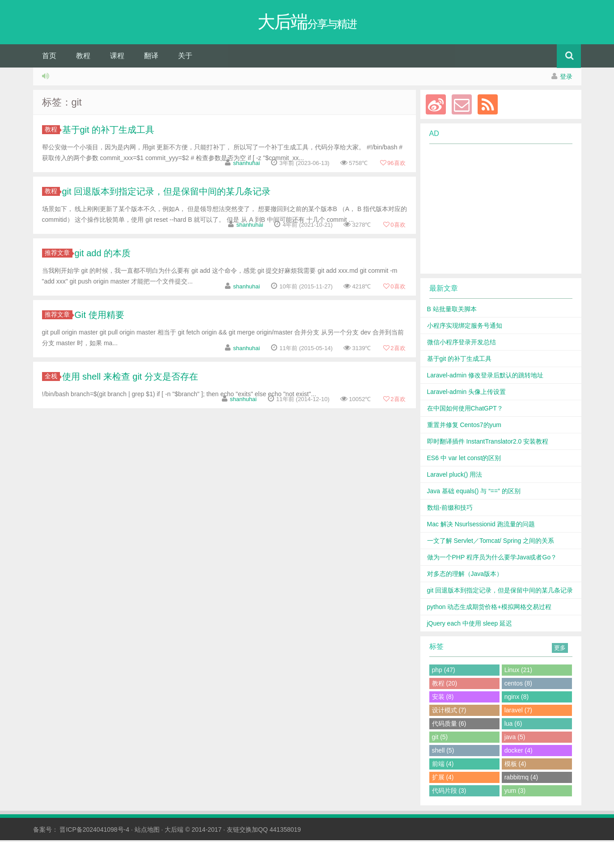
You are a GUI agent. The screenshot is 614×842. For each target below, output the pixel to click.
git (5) (440, 738)
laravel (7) (518, 711)
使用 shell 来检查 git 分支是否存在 (130, 378)
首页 (49, 57)
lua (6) (513, 725)
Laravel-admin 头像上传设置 (466, 393)
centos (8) (518, 685)
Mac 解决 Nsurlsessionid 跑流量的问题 (481, 525)
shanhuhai (246, 164)
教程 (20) (444, 685)
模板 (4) (515, 765)
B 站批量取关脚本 (452, 310)
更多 (560, 649)
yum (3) (514, 792)
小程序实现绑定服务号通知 (464, 327)
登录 (566, 78)
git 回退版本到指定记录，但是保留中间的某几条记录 (166, 193)
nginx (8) (516, 698)
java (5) (514, 738)
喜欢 (392, 164)
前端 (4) (443, 765)
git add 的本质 (103, 255)
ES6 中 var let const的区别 (464, 459)
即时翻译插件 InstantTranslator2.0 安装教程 (488, 443)
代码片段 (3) (449, 792)
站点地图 (147, 831)
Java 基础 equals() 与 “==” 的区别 (474, 492)
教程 (83, 57)
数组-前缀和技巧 (450, 509)
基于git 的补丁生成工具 (108, 131)
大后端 (174, 831)
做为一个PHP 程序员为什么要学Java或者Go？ (492, 559)
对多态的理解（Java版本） (465, 575)
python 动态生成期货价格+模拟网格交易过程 (489, 608)
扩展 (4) (443, 779)
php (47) (443, 671)
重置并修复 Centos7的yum (464, 426)
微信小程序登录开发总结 (461, 343)
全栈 (52, 377)
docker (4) (518, 752)
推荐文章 (58, 254)
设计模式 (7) (449, 711)
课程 (117, 57)
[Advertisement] (495, 210)
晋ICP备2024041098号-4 (94, 831)
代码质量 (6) (449, 725)
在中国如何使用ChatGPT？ (465, 410)
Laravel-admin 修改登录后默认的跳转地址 (485, 377)
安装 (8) (443, 698)
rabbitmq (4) (521, 779)
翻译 (151, 57)
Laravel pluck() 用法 (455, 476)
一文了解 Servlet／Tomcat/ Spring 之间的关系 (491, 542)
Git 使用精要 (99, 317)
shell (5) (443, 752)
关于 (185, 57)
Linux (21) (518, 671)
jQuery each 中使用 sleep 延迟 (469, 625)
